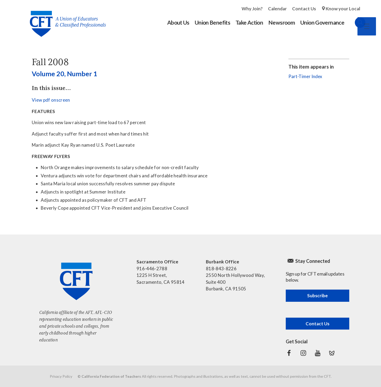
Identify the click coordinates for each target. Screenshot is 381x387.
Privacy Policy (61, 376)
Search (355, 22)
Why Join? (252, 8)
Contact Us (304, 8)
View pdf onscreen (51, 100)
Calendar (277, 8)
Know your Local (343, 8)
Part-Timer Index (305, 76)
